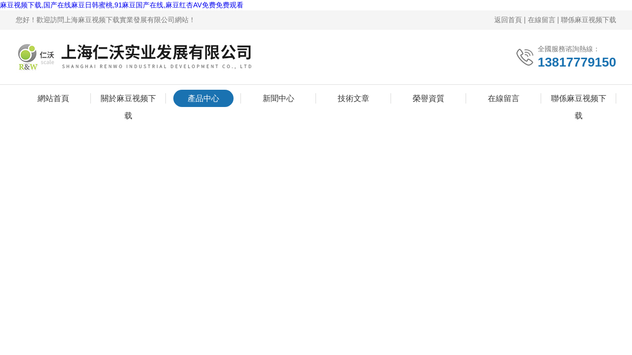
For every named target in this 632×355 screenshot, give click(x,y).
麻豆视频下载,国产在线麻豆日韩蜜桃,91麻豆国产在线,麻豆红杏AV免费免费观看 (121, 5)
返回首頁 (508, 20)
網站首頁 (53, 98)
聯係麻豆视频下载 (588, 20)
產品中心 (203, 98)
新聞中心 (278, 98)
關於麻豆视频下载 (128, 100)
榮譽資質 (428, 98)
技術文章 (353, 98)
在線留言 (541, 20)
